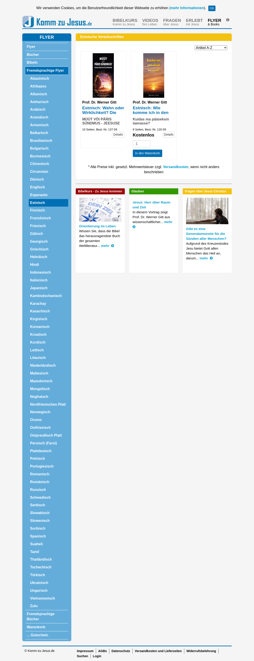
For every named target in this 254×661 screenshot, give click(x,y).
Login (97, 656)
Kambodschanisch (46, 296)
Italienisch (38, 280)
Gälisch (36, 234)
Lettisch (37, 350)
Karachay (38, 303)
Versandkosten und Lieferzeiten (158, 651)
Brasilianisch (41, 140)
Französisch (40, 218)
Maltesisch (39, 373)
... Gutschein (37, 635)
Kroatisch (38, 334)
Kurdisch (37, 342)
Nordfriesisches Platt (48, 404)
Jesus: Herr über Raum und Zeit (151, 204)
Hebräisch (38, 257)
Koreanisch (39, 327)
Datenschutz (121, 651)
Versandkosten (175, 167)
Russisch (38, 490)
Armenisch (39, 125)
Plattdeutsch (40, 451)
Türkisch (37, 575)
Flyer (31, 47)
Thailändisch (41, 559)
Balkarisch (39, 133)
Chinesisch (39, 164)
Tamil (34, 552)
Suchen (82, 656)
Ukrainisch (39, 583)
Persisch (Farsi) (43, 443)
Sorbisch (37, 528)
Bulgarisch (39, 148)
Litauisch (38, 358)
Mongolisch (40, 389)
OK (212, 8)
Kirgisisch (38, 319)
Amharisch (39, 102)
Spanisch (38, 536)
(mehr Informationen (186, 8)
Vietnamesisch (42, 598)
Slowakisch (39, 513)
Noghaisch (39, 397)
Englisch (37, 187)
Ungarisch (38, 590)
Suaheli (36, 544)
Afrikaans (38, 86)
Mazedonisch (41, 381)
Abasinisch (39, 78)
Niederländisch (43, 365)
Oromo (36, 420)
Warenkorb (36, 627)
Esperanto (38, 195)
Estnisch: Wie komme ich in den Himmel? (150, 113)
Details (118, 134)
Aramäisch (39, 117)
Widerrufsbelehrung (201, 651)
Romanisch (39, 474)
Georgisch (39, 241)
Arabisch (37, 109)
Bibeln (32, 62)
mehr (107, 246)
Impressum (85, 651)
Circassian (39, 171)
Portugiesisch (42, 466)
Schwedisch (40, 497)
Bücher (33, 55)
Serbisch (37, 505)
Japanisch (38, 288)
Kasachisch (40, 311)
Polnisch (37, 458)
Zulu (34, 606)
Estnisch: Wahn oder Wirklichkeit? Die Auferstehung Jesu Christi (103, 115)
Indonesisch (40, 272)
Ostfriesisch (40, 427)
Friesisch (38, 226)
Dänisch (37, 179)
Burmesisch (40, 156)
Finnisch (37, 210)
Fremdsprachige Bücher (40, 616)
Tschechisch (40, 567)
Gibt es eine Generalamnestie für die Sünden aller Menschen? (206, 233)
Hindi (34, 264)
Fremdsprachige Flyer (45, 70)
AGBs (102, 651)
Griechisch (39, 249)
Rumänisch (39, 482)
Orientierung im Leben (97, 226)
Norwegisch (40, 412)
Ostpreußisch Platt (46, 435)
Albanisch (38, 94)
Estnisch (37, 203)
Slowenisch (40, 521)
